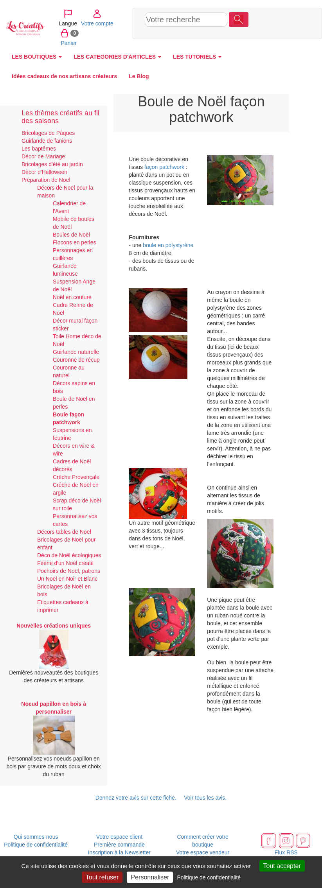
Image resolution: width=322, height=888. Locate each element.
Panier (260, 32)
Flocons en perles (74, 242)
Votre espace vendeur (202, 852)
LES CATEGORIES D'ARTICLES (117, 57)
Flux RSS (286, 852)
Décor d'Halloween (44, 172)
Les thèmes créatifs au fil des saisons (60, 117)
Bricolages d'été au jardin (52, 164)
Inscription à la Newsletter (119, 852)
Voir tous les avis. (205, 798)
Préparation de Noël (46, 180)
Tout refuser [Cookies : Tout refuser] (102, 877)
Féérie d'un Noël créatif (65, 563)
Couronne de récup (76, 360)
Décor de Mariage (43, 156)
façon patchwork (164, 167)
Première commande (119, 844)
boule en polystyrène (168, 245)
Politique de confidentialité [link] (209, 877)
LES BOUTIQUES (37, 57)
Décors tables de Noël (64, 532)
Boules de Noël (71, 234)
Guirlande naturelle (76, 352)
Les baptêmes (39, 148)
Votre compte (289, 13)
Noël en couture (72, 297)
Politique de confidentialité (36, 844)
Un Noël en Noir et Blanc (67, 579)
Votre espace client (119, 837)
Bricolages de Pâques (48, 133)
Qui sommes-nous (36, 837)
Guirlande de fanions (47, 141)
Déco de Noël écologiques (69, 555)
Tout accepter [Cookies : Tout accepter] (282, 866)
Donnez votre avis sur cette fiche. (135, 798)
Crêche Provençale (76, 477)
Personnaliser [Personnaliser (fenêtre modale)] (150, 877)
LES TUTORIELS (197, 57)
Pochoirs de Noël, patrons (68, 571)
